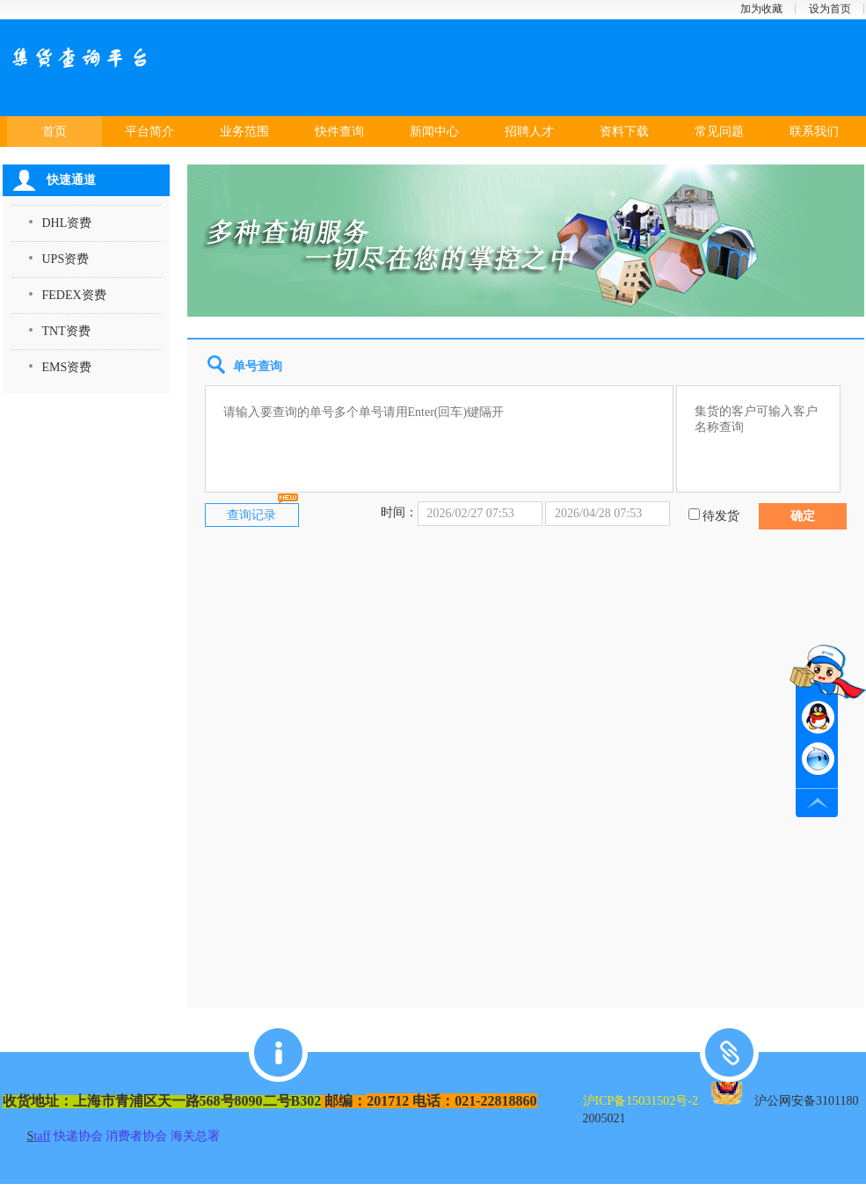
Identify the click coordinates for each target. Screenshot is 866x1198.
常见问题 (719, 131)
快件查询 (339, 131)
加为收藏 (761, 9)
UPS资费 (66, 259)
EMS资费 (67, 367)
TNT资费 (66, 331)
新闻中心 (434, 131)
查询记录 (251, 515)
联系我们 (814, 131)
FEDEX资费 (74, 295)
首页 (54, 131)
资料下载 (624, 131)
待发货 (720, 515)
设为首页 (830, 9)
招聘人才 (529, 131)
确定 (802, 515)
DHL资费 (67, 223)
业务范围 (244, 131)
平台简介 (149, 131)
